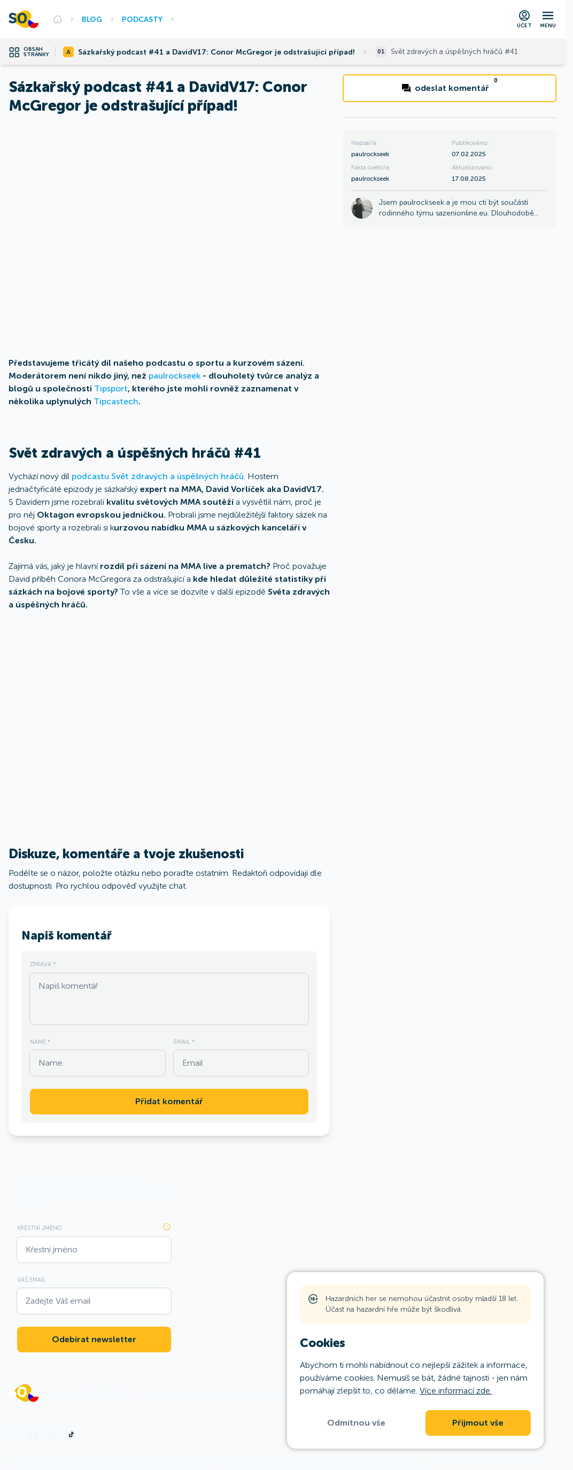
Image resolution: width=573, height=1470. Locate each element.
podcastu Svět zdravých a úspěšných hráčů (158, 476)
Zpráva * (43, 964)
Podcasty (142, 19)
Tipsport (111, 388)
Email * (184, 1041)
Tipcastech (116, 401)
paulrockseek (174, 375)
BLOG (92, 19)
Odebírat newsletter (94, 1339)
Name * (40, 1041)
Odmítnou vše (356, 1423)
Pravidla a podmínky (173, 1393)
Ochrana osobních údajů (250, 1393)
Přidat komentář (169, 1101)
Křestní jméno (39, 1228)
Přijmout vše (478, 1423)
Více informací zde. (456, 1390)
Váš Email (31, 1279)
